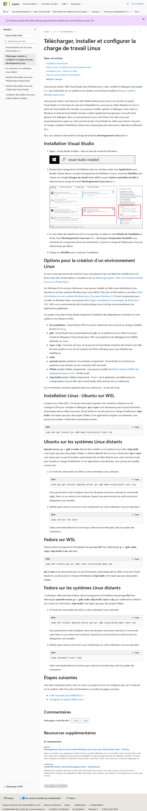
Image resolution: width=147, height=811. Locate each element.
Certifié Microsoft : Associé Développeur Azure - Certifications (72, 766)
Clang (63, 328)
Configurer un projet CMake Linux (66, 699)
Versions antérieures (52, 805)
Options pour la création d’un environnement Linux (68, 67)
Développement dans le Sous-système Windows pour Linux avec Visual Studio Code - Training (86, 749)
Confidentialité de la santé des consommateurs (22, 809)
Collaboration (80, 805)
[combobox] (19, 35)
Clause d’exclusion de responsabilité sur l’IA (21, 805)
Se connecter (138, 3)
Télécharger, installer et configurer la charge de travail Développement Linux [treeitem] (19, 59)
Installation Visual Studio (57, 63)
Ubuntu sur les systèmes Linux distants (63, 74)
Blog (67, 805)
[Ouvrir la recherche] (128, 3)
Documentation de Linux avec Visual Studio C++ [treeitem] (19, 49)
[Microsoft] (5, 4)
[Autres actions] (140, 31)
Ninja (93, 377)
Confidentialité (95, 805)
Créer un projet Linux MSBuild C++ (66, 695)
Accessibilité (77, 809)
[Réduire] (35, 29)
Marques (92, 809)
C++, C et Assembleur (64, 31)
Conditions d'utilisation (59, 809)
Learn (46, 31)
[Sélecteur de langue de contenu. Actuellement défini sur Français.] (8, 798)
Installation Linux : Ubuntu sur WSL (61, 71)
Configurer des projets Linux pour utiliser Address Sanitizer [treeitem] (20, 96)
